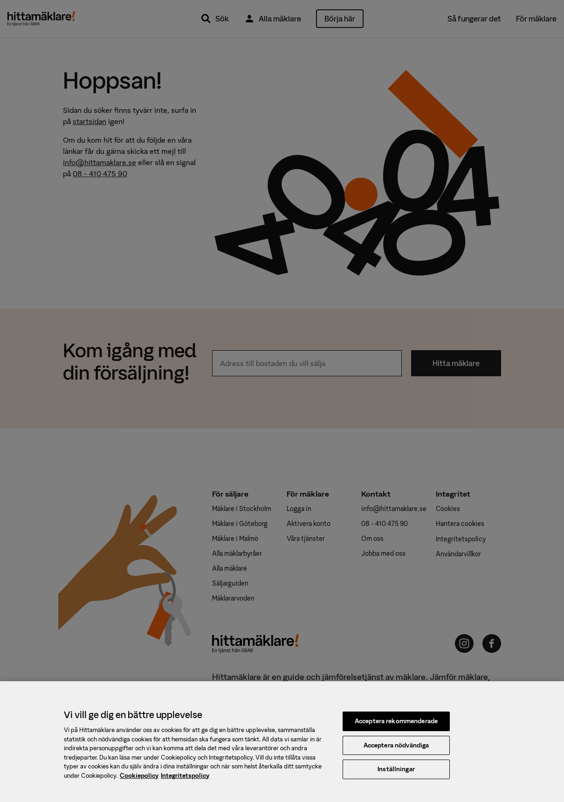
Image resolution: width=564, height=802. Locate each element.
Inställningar (396, 773)
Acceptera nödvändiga (396, 749)
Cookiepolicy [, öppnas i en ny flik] (139, 779)
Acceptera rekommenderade (396, 724)
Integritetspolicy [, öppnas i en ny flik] (185, 779)
